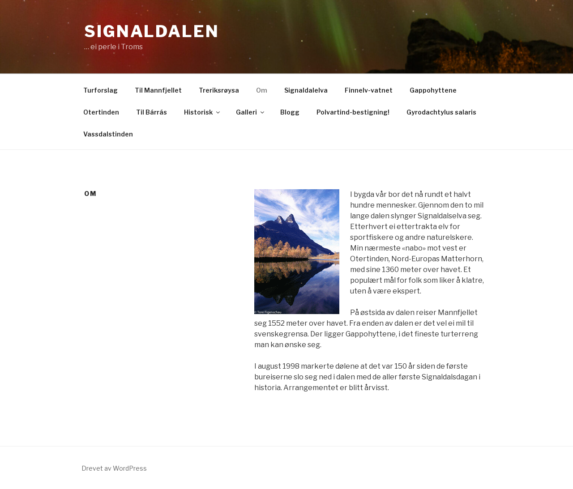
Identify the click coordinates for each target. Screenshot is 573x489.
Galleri (250, 112)
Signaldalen (151, 31)
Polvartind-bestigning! (352, 112)
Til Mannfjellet (158, 90)
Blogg (289, 112)
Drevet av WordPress (114, 468)
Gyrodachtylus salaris (441, 112)
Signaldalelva (306, 90)
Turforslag (100, 90)
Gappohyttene (433, 90)
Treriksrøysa (219, 90)
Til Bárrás (151, 112)
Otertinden (101, 112)
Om (261, 90)
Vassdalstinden (108, 134)
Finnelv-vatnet (369, 90)
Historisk (202, 112)
